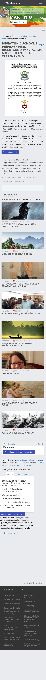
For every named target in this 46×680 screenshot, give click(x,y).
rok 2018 (40, 463)
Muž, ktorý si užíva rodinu (17, 254)
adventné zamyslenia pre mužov (30, 460)
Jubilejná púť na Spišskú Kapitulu (15, 502)
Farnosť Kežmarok (30, 13)
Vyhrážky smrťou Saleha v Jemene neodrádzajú (30, 633)
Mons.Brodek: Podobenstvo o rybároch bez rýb (19, 344)
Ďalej (40, 444)
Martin (18, 17)
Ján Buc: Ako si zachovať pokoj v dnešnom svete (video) (20, 285)
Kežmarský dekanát (16, 13)
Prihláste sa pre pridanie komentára (19, 452)
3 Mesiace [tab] (28, 474)
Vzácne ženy (9, 634)
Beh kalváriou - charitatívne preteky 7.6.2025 (11, 619)
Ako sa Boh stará (30, 601)
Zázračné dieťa (10, 373)
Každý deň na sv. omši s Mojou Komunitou (32, 645)
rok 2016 (12, 465)
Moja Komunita (16, 9)
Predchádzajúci (10, 444)
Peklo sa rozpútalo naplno (18, 433)
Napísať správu (18, 22)
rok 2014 (27, 465)
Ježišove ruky (9, 595)
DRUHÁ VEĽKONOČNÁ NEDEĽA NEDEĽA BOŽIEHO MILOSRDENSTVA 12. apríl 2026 (16, 483)
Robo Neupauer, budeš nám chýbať (22, 313)
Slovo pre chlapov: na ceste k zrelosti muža (19, 225)
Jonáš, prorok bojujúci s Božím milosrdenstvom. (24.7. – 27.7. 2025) (12, 611)
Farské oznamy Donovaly (11, 498)
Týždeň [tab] (10, 474)
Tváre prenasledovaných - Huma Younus (11, 627)
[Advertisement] (22, 558)
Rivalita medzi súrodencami (29, 596)
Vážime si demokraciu (12, 600)
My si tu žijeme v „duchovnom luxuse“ (31, 611)
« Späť (41, 44)
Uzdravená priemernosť (8, 645)
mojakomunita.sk (9, 533)
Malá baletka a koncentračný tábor (19, 404)
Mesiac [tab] (18, 474)
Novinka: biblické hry (31, 640)
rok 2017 (5, 465)
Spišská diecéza (28, 9)
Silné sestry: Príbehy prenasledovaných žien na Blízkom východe (31, 618)
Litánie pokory (29, 606)
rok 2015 (20, 465)
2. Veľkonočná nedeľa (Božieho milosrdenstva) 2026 (14, 490)
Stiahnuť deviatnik (10, 152)
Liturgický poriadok (9, 495)
